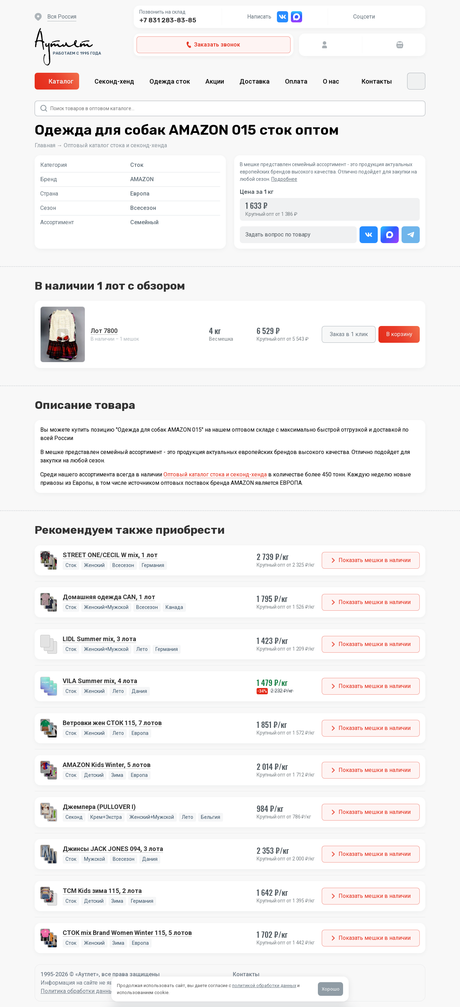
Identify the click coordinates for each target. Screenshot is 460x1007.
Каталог (57, 81)
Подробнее (284, 179)
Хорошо (331, 989)
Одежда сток (169, 81)
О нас (334, 81)
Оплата (296, 81)
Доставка (254, 81)
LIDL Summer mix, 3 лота (99, 639)
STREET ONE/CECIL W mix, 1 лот (110, 555)
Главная (45, 145)
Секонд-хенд (114, 81)
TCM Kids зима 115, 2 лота (102, 890)
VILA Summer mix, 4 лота (100, 681)
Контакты (377, 81)
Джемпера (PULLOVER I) (99, 806)
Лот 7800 (104, 330)
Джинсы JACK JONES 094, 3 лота (113, 848)
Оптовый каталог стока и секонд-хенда (115, 145)
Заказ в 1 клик (349, 334)
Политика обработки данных (78, 991)
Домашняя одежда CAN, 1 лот (109, 597)
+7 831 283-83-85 (167, 20)
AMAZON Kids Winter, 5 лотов (107, 764)
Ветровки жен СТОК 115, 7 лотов (112, 722)
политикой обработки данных (264, 985)
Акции (214, 81)
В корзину (399, 334)
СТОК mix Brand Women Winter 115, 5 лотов (127, 932)
